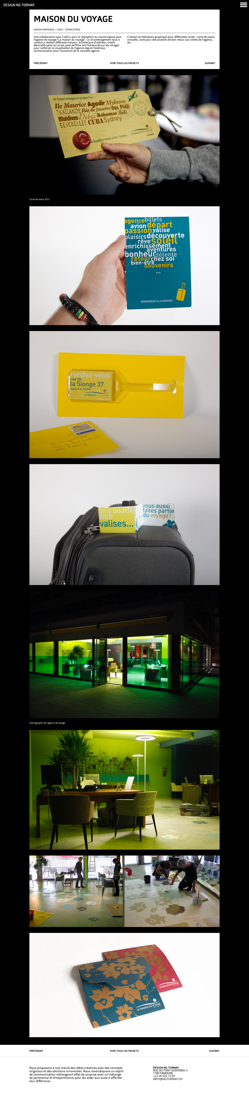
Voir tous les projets (124, 63)
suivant (210, 63)
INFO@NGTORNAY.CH (167, 1079)
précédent (41, 63)
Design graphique (44, 30)
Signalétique (72, 30)
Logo (60, 30)
